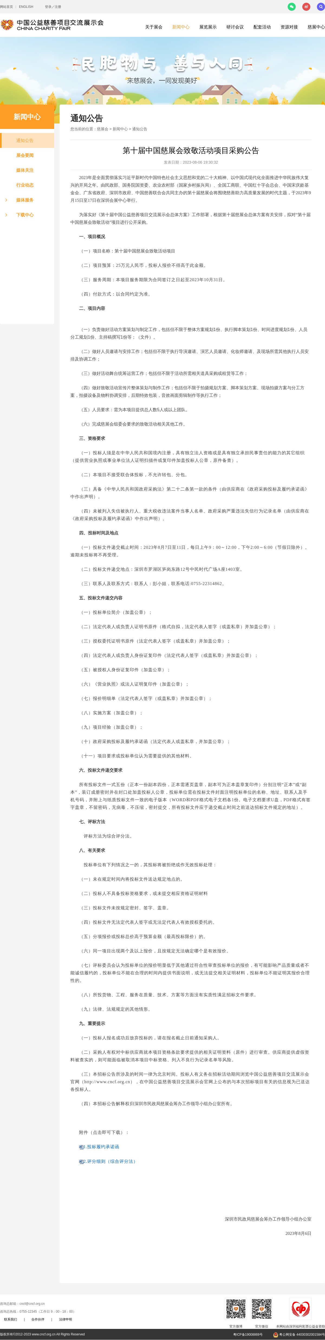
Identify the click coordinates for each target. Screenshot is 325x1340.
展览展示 (208, 27)
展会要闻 (25, 155)
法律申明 (65, 1319)
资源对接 (289, 27)
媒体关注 (25, 170)
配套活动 (262, 27)
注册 (58, 7)
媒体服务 (25, 200)
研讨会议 (235, 27)
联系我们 (10, 1319)
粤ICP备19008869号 (248, 1334)
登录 (48, 7)
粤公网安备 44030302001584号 (299, 1334)
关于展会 (153, 27)
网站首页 (6, 7)
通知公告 (25, 140)
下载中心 (25, 215)
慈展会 (102, 129)
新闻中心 (181, 27)
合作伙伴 (37, 1319)
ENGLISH (26, 7)
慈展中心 (316, 27)
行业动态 (25, 185)
